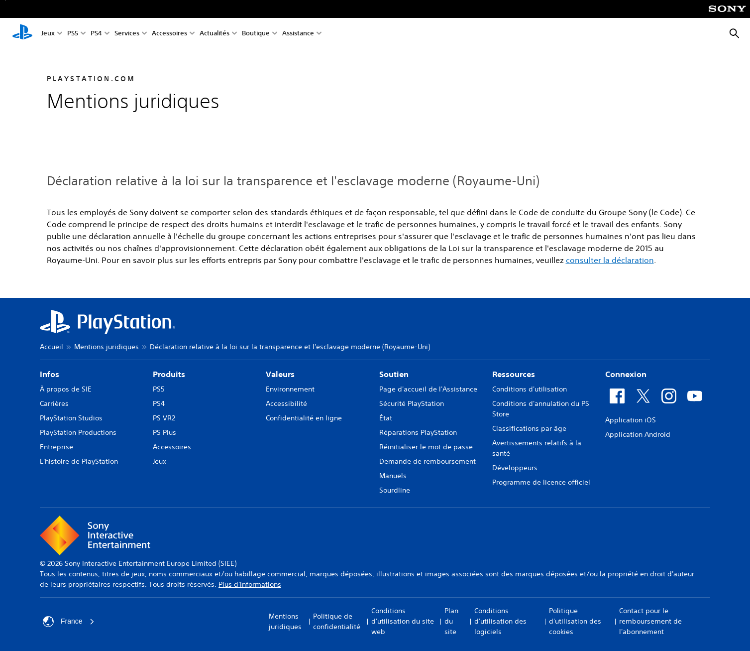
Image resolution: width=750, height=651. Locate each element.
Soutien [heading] (394, 374)
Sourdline (394, 490)
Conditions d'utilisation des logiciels (500, 621)
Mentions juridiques (106, 346)
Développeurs (514, 467)
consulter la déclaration (610, 260)
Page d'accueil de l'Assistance (428, 389)
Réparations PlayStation (418, 432)
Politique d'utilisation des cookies (575, 621)
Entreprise (56, 446)
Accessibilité (286, 403)
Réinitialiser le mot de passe (426, 446)
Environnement (290, 389)
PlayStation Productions (78, 432)
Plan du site (451, 621)
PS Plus (164, 432)
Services (126, 34)
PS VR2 (164, 417)
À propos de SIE (66, 389)
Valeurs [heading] (280, 374)
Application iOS (630, 419)
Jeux (48, 34)
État (385, 417)
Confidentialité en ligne (304, 417)
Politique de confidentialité (336, 621)
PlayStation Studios (71, 417)
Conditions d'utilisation (529, 389)
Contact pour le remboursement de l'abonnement (650, 621)
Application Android (637, 434)
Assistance (298, 34)
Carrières (54, 403)
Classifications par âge (529, 428)
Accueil (51, 346)
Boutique (256, 34)
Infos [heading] (49, 374)
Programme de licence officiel (541, 482)
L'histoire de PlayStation (79, 461)
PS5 (72, 34)
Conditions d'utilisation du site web (402, 621)
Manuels (393, 475)
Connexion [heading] (625, 374)
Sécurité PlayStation (411, 403)
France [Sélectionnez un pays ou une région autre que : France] (69, 621)
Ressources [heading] (513, 374)
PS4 (96, 34)
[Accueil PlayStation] (22, 33)
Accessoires (169, 34)
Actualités (214, 34)
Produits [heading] (169, 374)
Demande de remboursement (427, 461)
